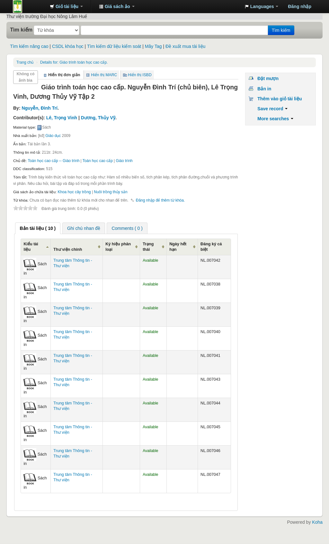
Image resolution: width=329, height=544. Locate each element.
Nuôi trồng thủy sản (110, 192)
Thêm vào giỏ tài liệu (279, 98)
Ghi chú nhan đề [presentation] (83, 228)
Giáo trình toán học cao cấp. (74, 62)
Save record (272, 108)
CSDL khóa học (68, 46)
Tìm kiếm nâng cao (29, 46)
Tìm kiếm (21, 29)
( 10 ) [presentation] (38, 228)
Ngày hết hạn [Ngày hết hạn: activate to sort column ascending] (177, 247)
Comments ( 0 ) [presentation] (126, 228)
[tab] (38, 228)
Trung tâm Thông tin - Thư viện (29, 6)
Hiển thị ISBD (140, 75)
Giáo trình (124, 161)
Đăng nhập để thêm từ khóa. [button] (160, 200)
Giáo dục (53, 135)
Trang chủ (24, 62)
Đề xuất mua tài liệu (185, 46)
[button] (66, 6)
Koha (317, 522)
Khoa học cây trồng (74, 192)
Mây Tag (153, 46)
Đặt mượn (268, 78)
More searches (275, 118)
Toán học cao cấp (98, 161)
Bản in (264, 88)
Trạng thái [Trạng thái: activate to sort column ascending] (148, 247)
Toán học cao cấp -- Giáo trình (54, 161)
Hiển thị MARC (104, 75)
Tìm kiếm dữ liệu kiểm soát (114, 46)
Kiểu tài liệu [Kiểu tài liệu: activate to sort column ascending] (30, 247)
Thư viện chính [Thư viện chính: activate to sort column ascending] (67, 249)
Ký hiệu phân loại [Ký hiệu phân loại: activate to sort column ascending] (118, 247)
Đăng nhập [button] (299, 6)
